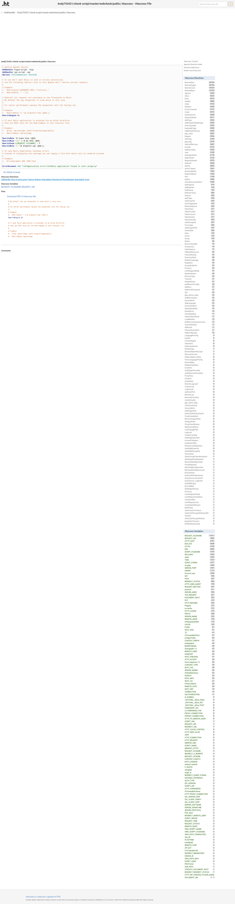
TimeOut (200, 279)
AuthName (200, 190)
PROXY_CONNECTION (200, 713)
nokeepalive (200, 643)
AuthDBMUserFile (200, 448)
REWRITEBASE (200, 646)
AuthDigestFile (200, 411)
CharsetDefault (200, 324)
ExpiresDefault (200, 117)
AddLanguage (200, 303)
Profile (200, 627)
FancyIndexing (200, 254)
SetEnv (200, 179)
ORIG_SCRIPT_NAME (200, 829)
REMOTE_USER (200, 651)
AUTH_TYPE (200, 780)
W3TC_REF (200, 689)
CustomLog (200, 386)
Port (200, 176)
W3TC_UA (200, 681)
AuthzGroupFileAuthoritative (200, 456)
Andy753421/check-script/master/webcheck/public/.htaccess (46, 12)
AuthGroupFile (200, 222)
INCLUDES (200, 554)
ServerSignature (200, 203)
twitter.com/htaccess (192, 71)
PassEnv (200, 378)
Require (200, 136)
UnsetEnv (200, 367)
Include (200, 147)
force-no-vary (200, 573)
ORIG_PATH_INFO (200, 858)
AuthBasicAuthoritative (200, 373)
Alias (13, 180)
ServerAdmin (200, 408)
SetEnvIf (200, 163)
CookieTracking (200, 435)
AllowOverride (200, 219)
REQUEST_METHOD (200, 587)
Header (200, 101)
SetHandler (200, 230)
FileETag (200, 139)
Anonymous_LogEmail (200, 481)
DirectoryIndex (200, 125)
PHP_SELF (200, 813)
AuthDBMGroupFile (200, 451)
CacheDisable (200, 400)
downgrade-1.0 (200, 648)
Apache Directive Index (193, 64)
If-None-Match (200, 683)
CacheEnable (200, 499)
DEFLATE (200, 543)
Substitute (200, 343)
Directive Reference (191, 68)
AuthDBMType (200, 483)
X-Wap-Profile (200, 638)
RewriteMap (200, 362)
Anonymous (200, 246)
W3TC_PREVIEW (200, 656)
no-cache (200, 608)
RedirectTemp (200, 193)
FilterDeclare (200, 217)
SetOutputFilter (200, 155)
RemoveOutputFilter (200, 419)
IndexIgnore (200, 184)
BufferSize (200, 507)
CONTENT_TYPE (200, 665)
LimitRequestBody (200, 271)
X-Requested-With (200, 622)
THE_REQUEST (200, 595)
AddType (200, 120)
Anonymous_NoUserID (200, 478)
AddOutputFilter (200, 228)
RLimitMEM (200, 486)
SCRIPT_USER (200, 861)
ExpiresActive (200, 114)
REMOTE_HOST (200, 686)
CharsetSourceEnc (200, 330)
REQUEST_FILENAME (11, 187)
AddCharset (200, 158)
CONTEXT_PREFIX (200, 640)
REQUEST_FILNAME (200, 751)
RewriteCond (57, 180)
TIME (200, 560)
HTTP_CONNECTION (200, 737)
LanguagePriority (200, 335)
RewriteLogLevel (200, 384)
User (200, 152)
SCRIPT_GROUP (200, 818)
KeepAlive (200, 263)
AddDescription (200, 297)
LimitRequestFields (200, 494)
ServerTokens (200, 168)
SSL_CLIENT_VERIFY (200, 799)
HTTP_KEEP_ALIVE (200, 732)
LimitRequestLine (200, 502)
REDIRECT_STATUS (200, 581)
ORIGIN (200, 570)
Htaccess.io (31, 897)
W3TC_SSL (200, 667)
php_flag (200, 141)
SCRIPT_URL (200, 721)
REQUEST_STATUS (200, 823)
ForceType (200, 225)
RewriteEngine (68, 180)
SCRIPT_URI (200, 786)
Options (31, 180)
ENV (200, 549)
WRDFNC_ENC (200, 743)
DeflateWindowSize (200, 524)
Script (87, 180)
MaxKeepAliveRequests (200, 459)
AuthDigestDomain (200, 437)
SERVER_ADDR (200, 592)
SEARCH (200, 675)
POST (200, 578)
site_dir (200, 837)
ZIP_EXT (200, 848)
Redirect (38, 180)
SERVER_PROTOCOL (200, 810)
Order (200, 104)
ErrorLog (200, 491)
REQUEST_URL (200, 724)
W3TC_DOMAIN (200, 761)
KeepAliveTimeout (200, 521)
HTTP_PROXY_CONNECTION (200, 794)
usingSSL (200, 770)
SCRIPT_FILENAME (200, 552)
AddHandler (9, 12)
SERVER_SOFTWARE (200, 805)
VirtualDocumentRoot (200, 182)
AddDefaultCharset (200, 131)
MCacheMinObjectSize (200, 462)
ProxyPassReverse (200, 424)
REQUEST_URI (28, 187)
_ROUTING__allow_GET (200, 702)
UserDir (200, 338)
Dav (200, 292)
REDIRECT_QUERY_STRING (200, 775)
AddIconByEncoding (200, 357)
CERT (200, 735)
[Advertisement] (117, 36)
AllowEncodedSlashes (200, 446)
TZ (200, 632)
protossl (200, 589)
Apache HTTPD (53, 897)
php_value (200, 133)
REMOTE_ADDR (200, 619)
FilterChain (200, 209)
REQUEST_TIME (200, 821)
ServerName (200, 300)
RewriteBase (47, 180)
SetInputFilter (200, 421)
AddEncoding (200, 149)
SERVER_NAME (200, 616)
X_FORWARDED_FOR (200, 710)
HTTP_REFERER (200, 603)
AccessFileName (200, 440)
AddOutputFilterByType (200, 123)
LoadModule (200, 319)
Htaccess (42, 897)
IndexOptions (200, 249)
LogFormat (200, 389)
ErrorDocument (21, 180)
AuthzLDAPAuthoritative (200, 413)
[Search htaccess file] (213, 4)
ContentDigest (200, 341)
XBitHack (200, 327)
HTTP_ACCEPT (200, 659)
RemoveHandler (200, 244)
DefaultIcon (200, 311)
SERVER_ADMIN (200, 670)
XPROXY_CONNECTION (200, 716)
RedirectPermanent (200, 289)
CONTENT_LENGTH (200, 759)
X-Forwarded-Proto (200, 635)
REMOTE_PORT (200, 845)
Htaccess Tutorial (191, 61)
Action (200, 236)
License (16, 172)
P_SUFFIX (200, 767)
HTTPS (200, 546)
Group (200, 238)
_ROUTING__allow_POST (200, 705)
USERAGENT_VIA (200, 708)
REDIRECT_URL (200, 726)
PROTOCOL (200, 864)
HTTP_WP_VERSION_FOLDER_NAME (200, 875)
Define (200, 241)
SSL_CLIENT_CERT (200, 802)
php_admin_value (200, 295)
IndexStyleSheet (200, 308)
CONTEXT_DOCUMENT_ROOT (200, 869)
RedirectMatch (200, 174)
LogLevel (200, 432)
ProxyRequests (200, 464)
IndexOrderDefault (200, 316)
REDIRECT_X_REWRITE (200, 753)
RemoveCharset (200, 354)
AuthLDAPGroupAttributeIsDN (200, 513)
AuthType (200, 198)
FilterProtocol (200, 214)
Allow (200, 96)
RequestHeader (200, 160)
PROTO (200, 613)
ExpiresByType (200, 128)
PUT (200, 600)
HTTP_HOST (200, 541)
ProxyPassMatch (200, 416)
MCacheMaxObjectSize (200, 467)
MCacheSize (200, 472)
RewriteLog (200, 394)
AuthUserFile (200, 201)
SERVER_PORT (200, 568)
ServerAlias (200, 454)
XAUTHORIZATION (200, 694)
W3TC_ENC (200, 630)
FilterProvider (200, 211)
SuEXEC (200, 515)
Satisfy (200, 166)
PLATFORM (200, 840)
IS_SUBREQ (200, 697)
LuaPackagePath (200, 429)
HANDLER (200, 654)
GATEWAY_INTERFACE (200, 778)
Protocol (200, 268)
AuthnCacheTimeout (200, 510)
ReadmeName (200, 273)
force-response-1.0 (200, 662)
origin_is (200, 772)
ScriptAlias (200, 381)
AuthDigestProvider (200, 370)
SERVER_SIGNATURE (200, 807)
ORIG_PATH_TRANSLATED (200, 834)
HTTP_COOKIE (200, 611)
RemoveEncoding (200, 397)
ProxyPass (200, 376)
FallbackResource (200, 252)
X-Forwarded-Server (200, 791)
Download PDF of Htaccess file (21, 196)
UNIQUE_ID (200, 856)
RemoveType (200, 276)
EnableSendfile (200, 443)
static (200, 557)
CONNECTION (200, 691)
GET (200, 576)
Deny (200, 98)
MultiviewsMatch (200, 427)
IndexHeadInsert (200, 346)
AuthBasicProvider (200, 284)
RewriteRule (79, 180)
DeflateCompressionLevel (200, 322)
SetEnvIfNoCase (200, 144)
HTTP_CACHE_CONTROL (200, 729)
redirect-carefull (200, 764)
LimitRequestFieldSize (200, 497)
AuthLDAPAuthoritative (200, 475)
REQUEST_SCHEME (200, 756)
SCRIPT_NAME (200, 745)
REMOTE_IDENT (200, 826)
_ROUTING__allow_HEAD (200, 700)
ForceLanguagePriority (200, 359)
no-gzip (200, 565)
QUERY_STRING (200, 562)
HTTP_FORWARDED (200, 788)
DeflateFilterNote (200, 365)
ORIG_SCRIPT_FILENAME (200, 831)
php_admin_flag (200, 402)
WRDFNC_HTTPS (200, 748)
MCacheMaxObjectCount (200, 470)
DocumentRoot (200, 306)
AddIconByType (200, 332)
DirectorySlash (200, 257)
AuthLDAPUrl (200, 392)
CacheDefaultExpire (200, 505)
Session (200, 195)
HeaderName (200, 281)
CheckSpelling (200, 314)
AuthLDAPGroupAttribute (200, 518)
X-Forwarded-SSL (200, 850)
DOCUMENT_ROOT (200, 597)
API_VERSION (200, 783)
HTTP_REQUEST (200, 740)
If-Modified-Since (200, 673)
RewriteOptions (200, 206)
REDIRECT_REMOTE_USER (200, 815)
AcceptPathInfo (200, 265)
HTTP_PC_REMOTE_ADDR (200, 718)
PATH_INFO (200, 678)
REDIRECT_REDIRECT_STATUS (200, 872)
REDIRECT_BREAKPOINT (200, 853)
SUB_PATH (200, 866)
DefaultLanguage (200, 260)
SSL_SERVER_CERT (200, 796)
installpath (200, 842)
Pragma (200, 605)
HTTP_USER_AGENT (200, 584)
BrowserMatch (200, 171)
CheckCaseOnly (200, 405)
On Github (8, 172)
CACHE (200, 624)
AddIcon (200, 287)
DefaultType (200, 349)
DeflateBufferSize (200, 489)
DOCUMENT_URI (198, 877)
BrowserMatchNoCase (200, 351)
